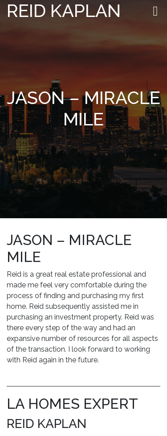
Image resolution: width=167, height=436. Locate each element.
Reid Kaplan (64, 10)
